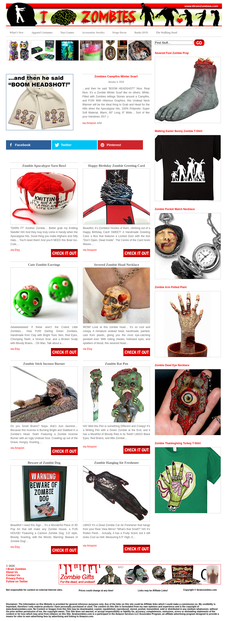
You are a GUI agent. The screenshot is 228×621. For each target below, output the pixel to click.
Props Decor (119, 32)
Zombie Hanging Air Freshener (116, 462)
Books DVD (141, 32)
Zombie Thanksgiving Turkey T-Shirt (178, 443)
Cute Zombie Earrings (44, 264)
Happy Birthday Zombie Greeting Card (116, 165)
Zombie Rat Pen (116, 363)
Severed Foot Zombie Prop (172, 53)
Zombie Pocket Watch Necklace (175, 209)
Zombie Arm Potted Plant (171, 287)
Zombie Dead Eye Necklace (172, 365)
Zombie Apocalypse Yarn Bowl (44, 165)
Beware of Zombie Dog (44, 462)
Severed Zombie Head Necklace (116, 264)
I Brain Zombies (16, 569)
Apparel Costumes (42, 32)
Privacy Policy (15, 578)
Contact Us (13, 575)
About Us (12, 572)
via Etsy (15, 250)
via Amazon (89, 123)
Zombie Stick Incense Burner (44, 363)
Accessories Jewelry (93, 32)
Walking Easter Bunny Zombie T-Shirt (178, 131)
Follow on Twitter (17, 581)
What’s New (17, 32)
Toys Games (67, 32)
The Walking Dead (166, 32)
